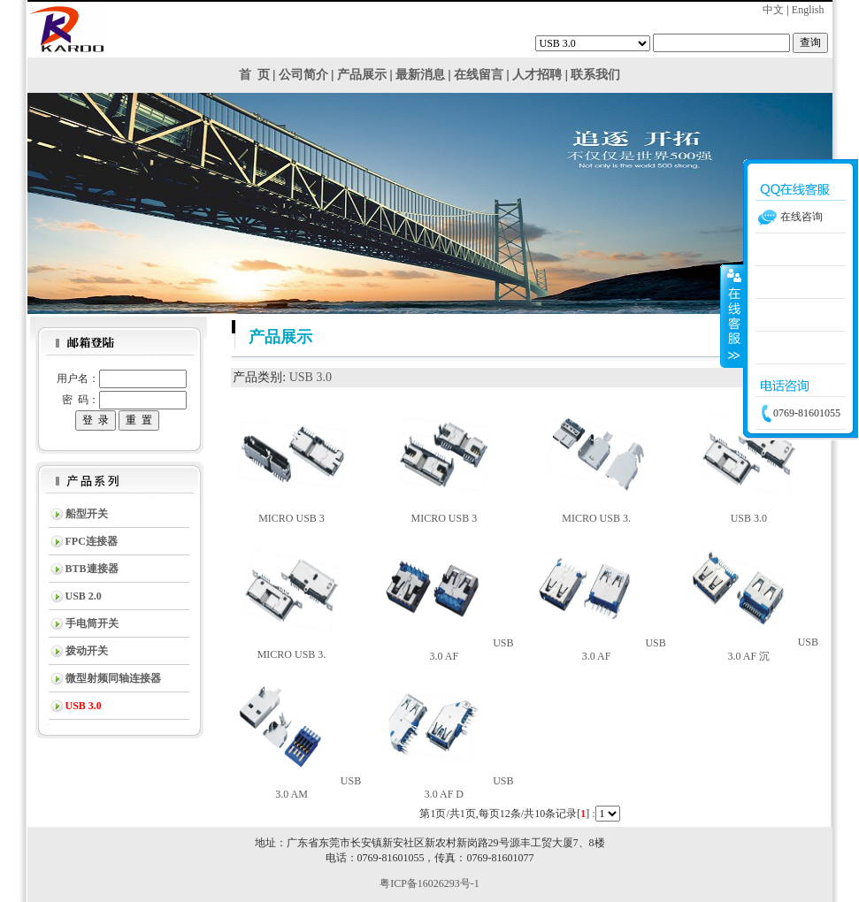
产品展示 (362, 74)
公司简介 (303, 74)
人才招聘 (537, 74)
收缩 (732, 316)
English (808, 10)
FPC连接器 (91, 541)
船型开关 (86, 514)
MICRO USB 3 (291, 518)
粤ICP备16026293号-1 (429, 883)
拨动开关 (86, 651)
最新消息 (420, 74)
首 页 (254, 74)
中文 (773, 10)
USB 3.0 (310, 377)
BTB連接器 (92, 568)
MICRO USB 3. (596, 518)
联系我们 (595, 74)
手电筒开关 (92, 623)
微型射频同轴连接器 (113, 678)
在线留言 (478, 74)
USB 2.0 (83, 596)
